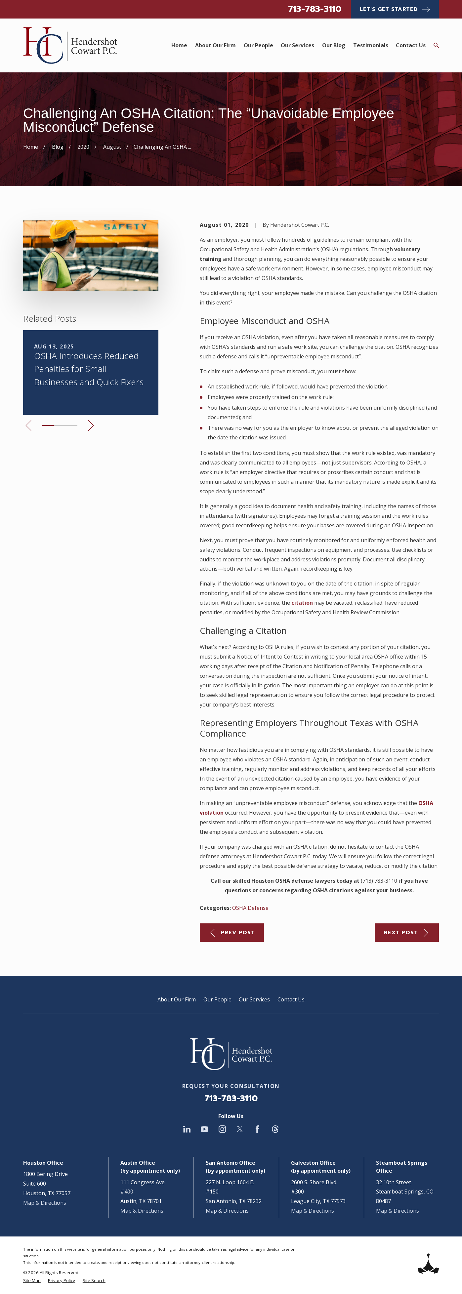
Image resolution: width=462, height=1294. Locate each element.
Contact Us (291, 999)
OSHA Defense (250, 907)
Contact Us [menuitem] (411, 45)
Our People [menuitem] (258, 45)
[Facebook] (257, 1129)
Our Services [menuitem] (297, 45)
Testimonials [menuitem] (370, 45)
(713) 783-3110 (379, 880)
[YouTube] (204, 1129)
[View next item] (91, 425)
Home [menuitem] (179, 45)
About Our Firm (176, 999)
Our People (217, 999)
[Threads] (275, 1129)
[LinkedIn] (186, 1129)
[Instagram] (222, 1129)
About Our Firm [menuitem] (215, 45)
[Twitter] (239, 1129)
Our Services (254, 999)
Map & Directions (44, 1202)
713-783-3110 (314, 9)
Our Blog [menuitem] (333, 45)
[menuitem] (32, 1280)
